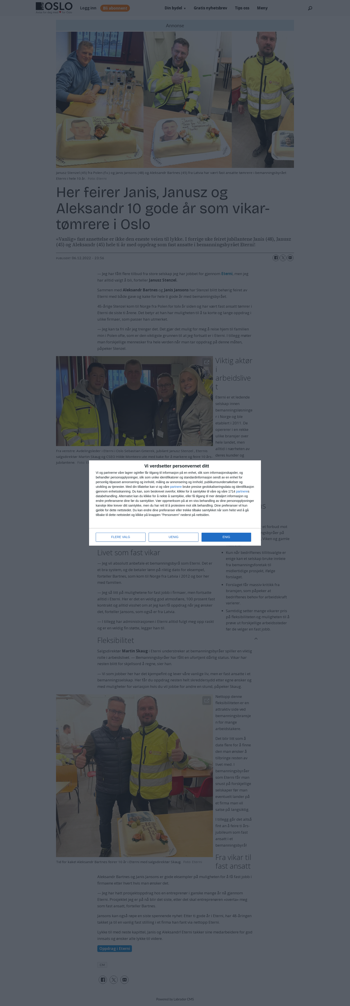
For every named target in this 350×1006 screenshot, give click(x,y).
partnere (176, 486)
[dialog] (175, 503)
